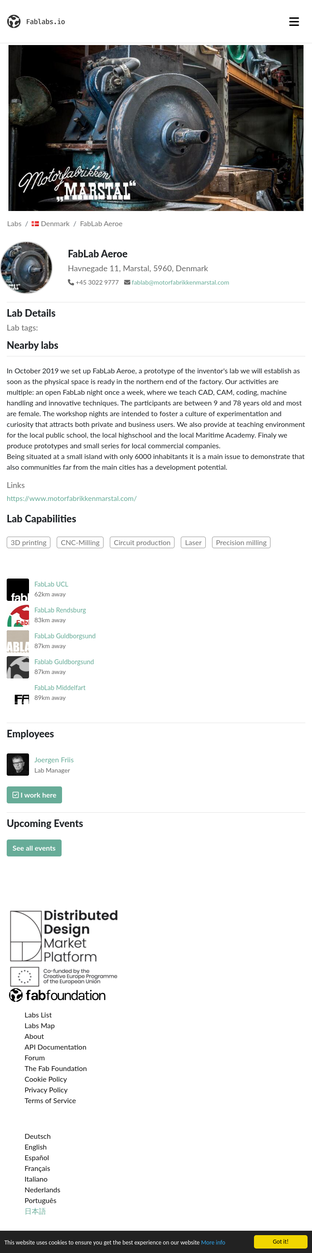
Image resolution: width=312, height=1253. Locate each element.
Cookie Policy (46, 1079)
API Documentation (56, 1046)
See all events (34, 848)
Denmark (51, 223)
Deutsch (38, 1136)
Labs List (38, 1014)
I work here (34, 794)
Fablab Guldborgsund (64, 662)
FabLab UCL (51, 584)
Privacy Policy (46, 1089)
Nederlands (42, 1189)
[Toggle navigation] (294, 21)
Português (40, 1200)
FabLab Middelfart (60, 687)
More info (213, 1243)
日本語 (35, 1211)
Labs (14, 223)
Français (37, 1168)
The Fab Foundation (56, 1068)
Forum (35, 1057)
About (34, 1036)
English (36, 1146)
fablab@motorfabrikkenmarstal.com (180, 282)
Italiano (36, 1178)
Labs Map (40, 1025)
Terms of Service (50, 1100)
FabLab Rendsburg (60, 610)
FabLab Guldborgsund (65, 636)
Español (37, 1157)
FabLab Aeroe (101, 223)
